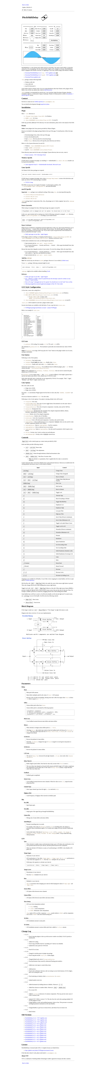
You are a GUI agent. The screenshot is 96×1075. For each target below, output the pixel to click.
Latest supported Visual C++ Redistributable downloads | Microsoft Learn (43, 164)
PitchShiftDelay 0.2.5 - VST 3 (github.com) (35, 1038)
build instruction (48, 90)
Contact (25, 98)
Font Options (26, 361)
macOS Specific (26, 189)
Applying (27, 259)
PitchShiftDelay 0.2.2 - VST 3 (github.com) (35, 1044)
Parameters (26, 689)
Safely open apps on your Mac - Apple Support (36, 235)
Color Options (26, 388)
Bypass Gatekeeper (26, 226)
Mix (23, 806)
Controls (25, 443)
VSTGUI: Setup (29, 182)
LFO (23, 845)
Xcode (48, 272)
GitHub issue (65, 261)
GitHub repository (38, 101)
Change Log (26, 938)
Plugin (24, 111)
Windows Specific (27, 157)
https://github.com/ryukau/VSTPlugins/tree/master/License (39, 1057)
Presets (24, 125)
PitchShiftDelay (30, 17)
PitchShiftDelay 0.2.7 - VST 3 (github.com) (35, 1034)
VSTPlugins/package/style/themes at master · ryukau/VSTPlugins (41, 308)
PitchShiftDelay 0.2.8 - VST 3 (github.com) (35, 1032)
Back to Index (25, 4)
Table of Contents (27, 10)
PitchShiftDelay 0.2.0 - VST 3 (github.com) (35, 1048)
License (24, 1052)
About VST (25, 1063)
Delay (23, 693)
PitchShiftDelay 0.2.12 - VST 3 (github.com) (36, 1025)
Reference (24, 275)
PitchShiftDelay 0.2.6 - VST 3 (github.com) (35, 1036)
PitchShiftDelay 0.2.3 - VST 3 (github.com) (35, 1042)
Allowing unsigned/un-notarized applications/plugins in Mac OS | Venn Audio (44, 285)
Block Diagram (27, 612)
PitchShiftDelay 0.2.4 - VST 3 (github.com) (35, 1040)
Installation (26, 107)
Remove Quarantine (27, 205)
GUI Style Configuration (31, 288)
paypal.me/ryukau (45, 104)
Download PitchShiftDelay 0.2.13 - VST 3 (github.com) (40, 73)
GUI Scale (25, 347)
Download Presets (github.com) (32, 77)
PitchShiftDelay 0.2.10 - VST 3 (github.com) (36, 1029)
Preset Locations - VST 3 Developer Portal (35, 154)
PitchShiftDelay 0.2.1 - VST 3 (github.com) (35, 1046)
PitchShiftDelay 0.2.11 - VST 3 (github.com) (36, 1027)
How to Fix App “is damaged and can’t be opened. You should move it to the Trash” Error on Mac (48, 283)
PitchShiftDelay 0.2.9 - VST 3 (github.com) (35, 1030)
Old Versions (26, 1022)
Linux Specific (26, 167)
